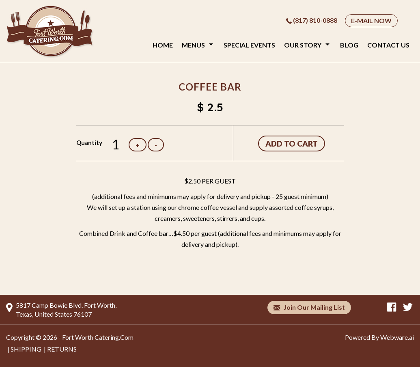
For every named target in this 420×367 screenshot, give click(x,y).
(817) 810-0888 (315, 20)
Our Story (302, 45)
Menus (193, 45)
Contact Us (388, 45)
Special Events (249, 45)
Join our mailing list (309, 307)
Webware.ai (397, 337)
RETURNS (62, 349)
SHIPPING (26, 349)
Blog (349, 45)
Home (163, 45)
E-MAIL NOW (371, 20)
